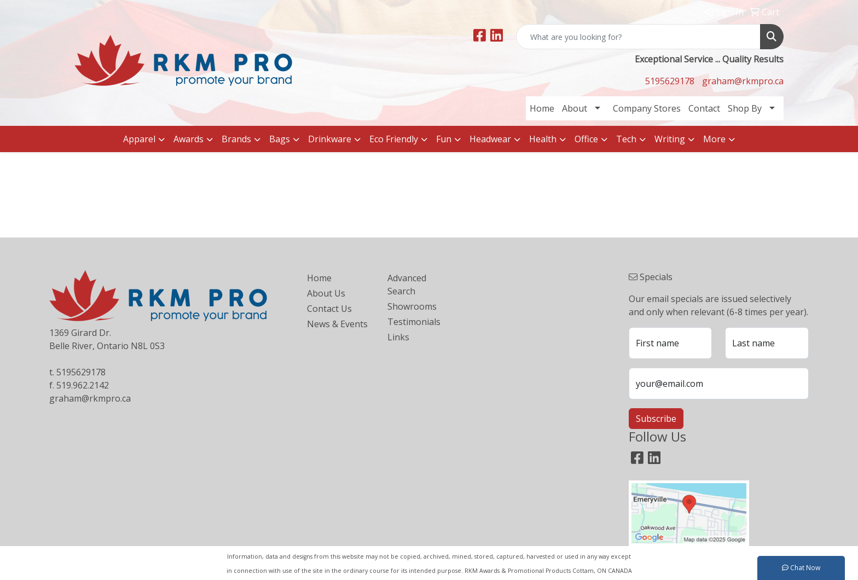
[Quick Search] (638, 36)
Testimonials (413, 322)
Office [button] (586, 139)
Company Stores (647, 108)
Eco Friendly (393, 139)
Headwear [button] (490, 139)
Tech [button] (626, 139)
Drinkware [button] (329, 139)
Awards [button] (188, 139)
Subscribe (656, 419)
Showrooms (412, 306)
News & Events (337, 324)
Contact (704, 108)
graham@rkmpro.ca (743, 81)
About (574, 108)
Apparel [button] (139, 139)
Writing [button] (669, 139)
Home (542, 108)
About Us (326, 293)
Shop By (745, 108)
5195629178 (669, 81)
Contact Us (329, 309)
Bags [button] (279, 139)
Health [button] (542, 139)
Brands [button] (236, 139)
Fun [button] (443, 139)
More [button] (714, 139)
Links (398, 337)
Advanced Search (406, 284)
